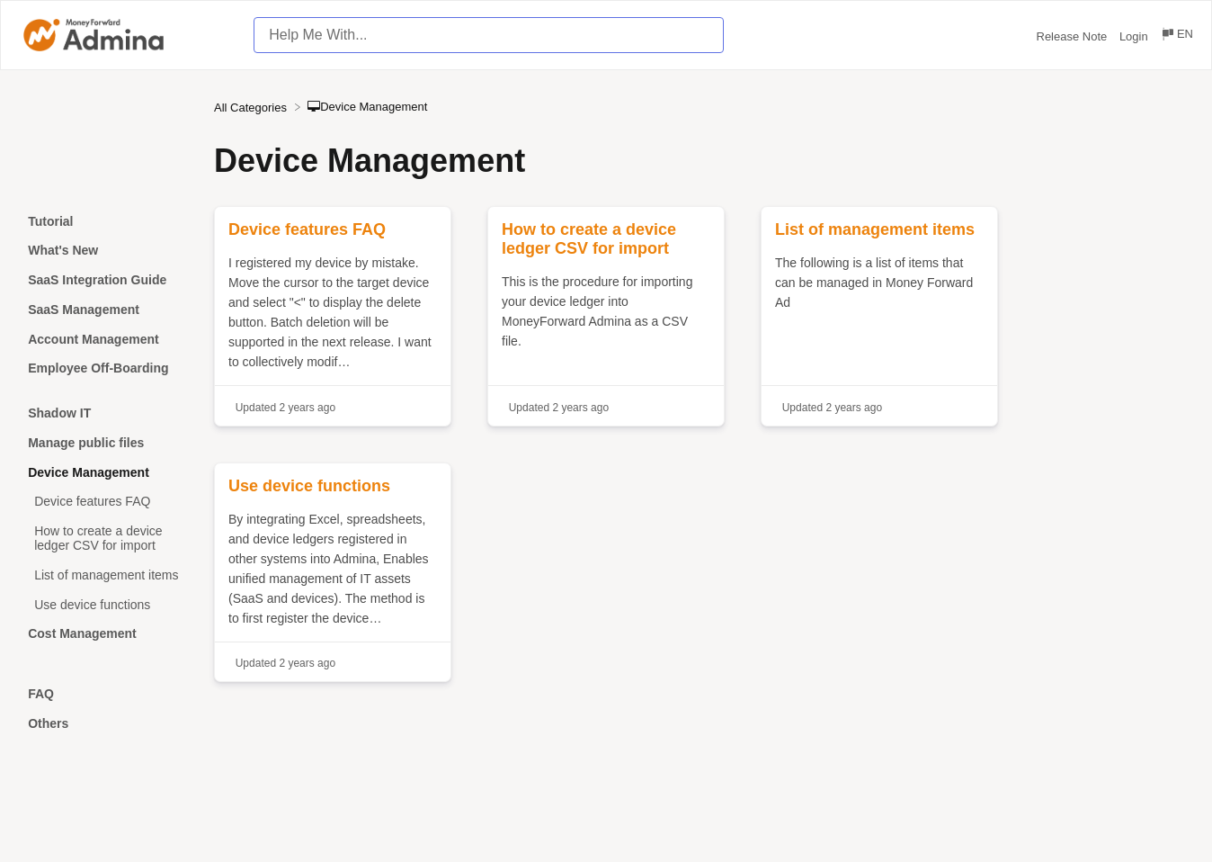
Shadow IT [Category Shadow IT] (59, 413)
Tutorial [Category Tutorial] (50, 221)
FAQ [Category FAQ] (41, 694)
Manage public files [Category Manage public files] (86, 442)
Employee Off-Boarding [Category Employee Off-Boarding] (98, 368)
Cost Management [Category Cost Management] (82, 633)
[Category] (107, 391)
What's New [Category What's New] (63, 250)
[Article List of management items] (107, 574)
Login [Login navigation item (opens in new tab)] (1135, 36)
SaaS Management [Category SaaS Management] (83, 309)
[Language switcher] (1176, 36)
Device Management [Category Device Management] (88, 472)
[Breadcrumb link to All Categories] (252, 106)
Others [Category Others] (48, 723)
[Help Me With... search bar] (488, 35)
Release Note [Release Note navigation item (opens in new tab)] (1073, 36)
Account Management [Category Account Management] (93, 339)
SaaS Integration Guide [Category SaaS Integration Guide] (97, 280)
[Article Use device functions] (107, 604)
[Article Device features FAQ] (107, 501)
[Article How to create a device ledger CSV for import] (107, 538)
